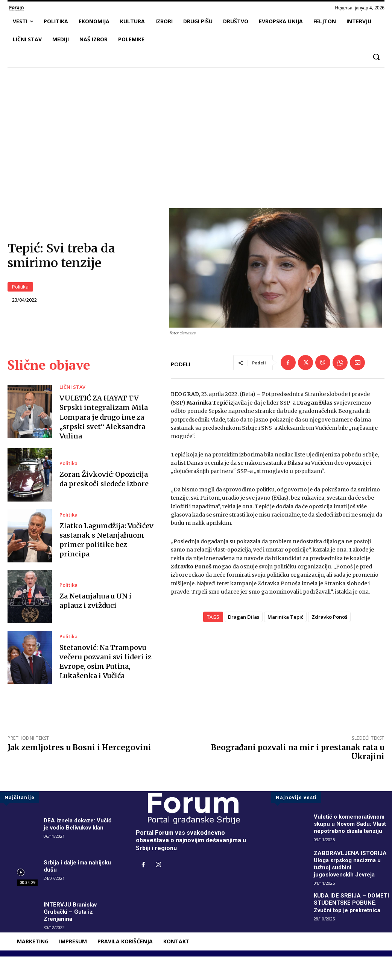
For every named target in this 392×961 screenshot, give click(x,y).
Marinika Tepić (285, 621)
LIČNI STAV (71, 392)
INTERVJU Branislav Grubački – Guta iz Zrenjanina (72, 916)
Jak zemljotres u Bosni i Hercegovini (79, 751)
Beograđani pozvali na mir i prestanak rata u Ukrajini (297, 756)
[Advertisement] (196, 129)
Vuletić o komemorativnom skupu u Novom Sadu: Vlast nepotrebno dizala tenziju (352, 828)
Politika (20, 289)
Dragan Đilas (243, 621)
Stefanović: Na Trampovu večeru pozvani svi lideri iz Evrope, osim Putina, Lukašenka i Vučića (105, 665)
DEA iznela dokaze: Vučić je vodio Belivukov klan (79, 828)
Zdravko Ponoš (329, 621)
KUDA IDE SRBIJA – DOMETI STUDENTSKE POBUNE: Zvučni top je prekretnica (353, 907)
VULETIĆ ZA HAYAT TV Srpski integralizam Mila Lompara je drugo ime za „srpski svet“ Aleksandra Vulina (103, 421)
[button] (376, 56)
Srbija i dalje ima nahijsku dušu (79, 870)
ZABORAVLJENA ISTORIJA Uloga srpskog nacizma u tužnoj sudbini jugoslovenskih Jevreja (351, 868)
